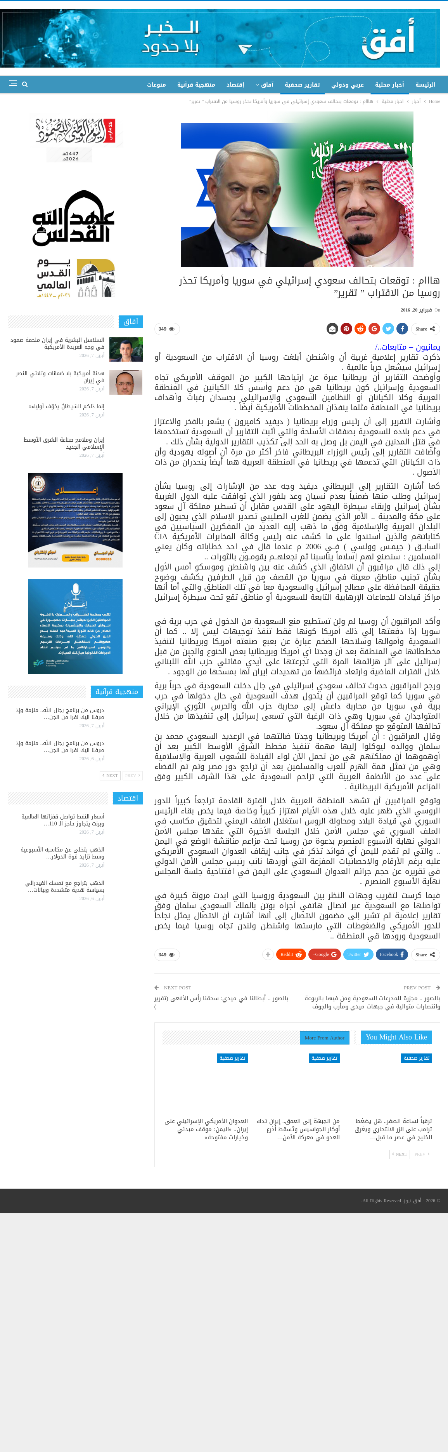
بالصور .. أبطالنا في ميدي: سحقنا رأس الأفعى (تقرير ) (221, 1002)
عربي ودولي (347, 85)
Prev (422, 1154)
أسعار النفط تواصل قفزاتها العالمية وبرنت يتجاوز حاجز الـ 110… (62, 820)
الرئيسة (425, 85)
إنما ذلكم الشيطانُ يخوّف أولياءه (66, 406)
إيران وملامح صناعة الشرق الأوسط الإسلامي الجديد (64, 443)
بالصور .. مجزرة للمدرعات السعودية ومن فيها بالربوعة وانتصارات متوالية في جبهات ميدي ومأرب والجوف (372, 1002)
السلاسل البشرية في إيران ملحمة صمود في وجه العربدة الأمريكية (57, 343)
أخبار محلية (389, 85)
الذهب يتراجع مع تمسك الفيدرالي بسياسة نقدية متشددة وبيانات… (64, 886)
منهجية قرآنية (196, 85)
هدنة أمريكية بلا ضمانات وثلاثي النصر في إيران (60, 377)
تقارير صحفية (302, 85)
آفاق (267, 85)
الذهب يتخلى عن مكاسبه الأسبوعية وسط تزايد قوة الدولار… (62, 853)
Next (399, 1154)
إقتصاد (235, 85)
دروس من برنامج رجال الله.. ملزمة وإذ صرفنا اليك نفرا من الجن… (60, 714)
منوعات (156, 85)
